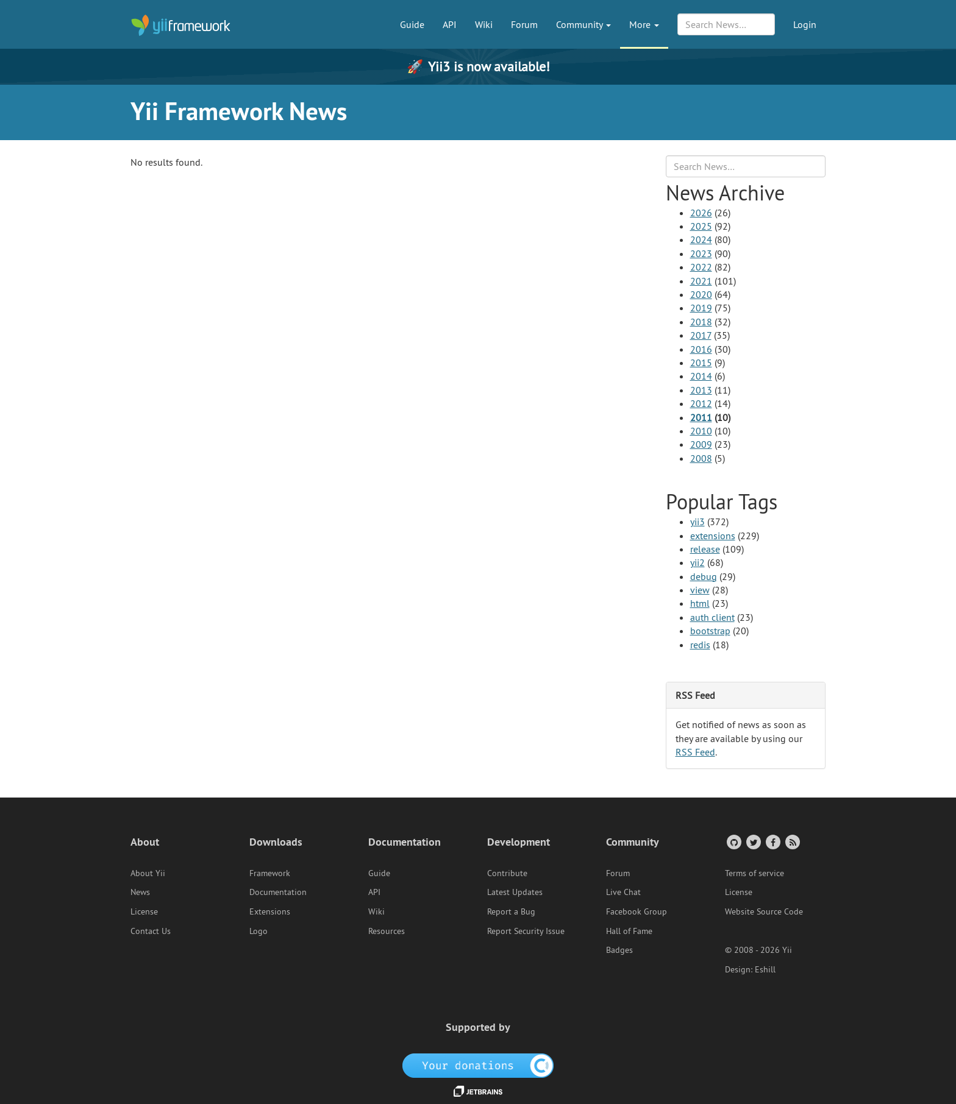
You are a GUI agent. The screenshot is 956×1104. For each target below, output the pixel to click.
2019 (701, 308)
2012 (701, 403)
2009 (701, 444)
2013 (701, 390)
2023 (701, 253)
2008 (701, 458)
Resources (386, 930)
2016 (701, 349)
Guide (412, 24)
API (450, 24)
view (700, 590)
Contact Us (150, 930)
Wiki (484, 24)
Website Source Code (764, 911)
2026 (701, 213)
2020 (701, 294)
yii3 (697, 521)
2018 (701, 322)
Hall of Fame (629, 930)
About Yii (147, 873)
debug (703, 576)
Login (804, 24)
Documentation (278, 891)
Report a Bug (511, 911)
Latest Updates (515, 891)
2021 (701, 281)
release (705, 549)
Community (583, 24)
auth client (712, 617)
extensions (712, 535)
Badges (619, 949)
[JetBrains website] (478, 1090)
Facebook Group (636, 911)
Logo (258, 930)
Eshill (765, 969)
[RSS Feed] (791, 842)
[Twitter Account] (752, 842)
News (140, 891)
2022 (701, 267)
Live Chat (623, 891)
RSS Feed (695, 752)
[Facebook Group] (772, 842)
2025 (701, 226)
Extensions (269, 911)
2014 (701, 376)
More (644, 24)
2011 (701, 417)
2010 (701, 431)
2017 (701, 335)
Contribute (507, 873)
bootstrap (710, 631)
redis (700, 645)
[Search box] (746, 166)
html (700, 603)
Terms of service (754, 873)
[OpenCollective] (478, 1064)
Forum (524, 24)
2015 (701, 362)
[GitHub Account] (733, 842)
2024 (701, 239)
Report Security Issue (526, 930)
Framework (269, 873)
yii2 (697, 562)
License (144, 911)
